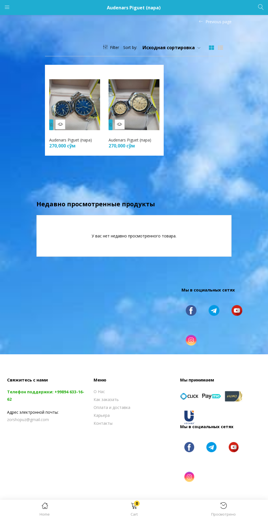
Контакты (103, 420)
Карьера (102, 412)
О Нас (99, 388)
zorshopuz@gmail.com (28, 416)
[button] (134, 510)
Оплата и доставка (112, 404)
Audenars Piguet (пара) (72, 137)
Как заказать (106, 396)
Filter (111, 47)
